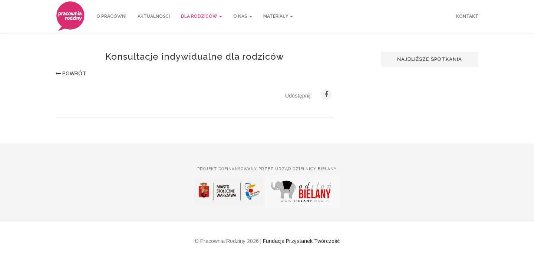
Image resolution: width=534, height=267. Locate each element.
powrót (71, 73)
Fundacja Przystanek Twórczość (301, 241)
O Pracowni (111, 16)
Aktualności (154, 16)
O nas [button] (242, 16)
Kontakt (467, 16)
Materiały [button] (278, 16)
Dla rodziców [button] (201, 16)
